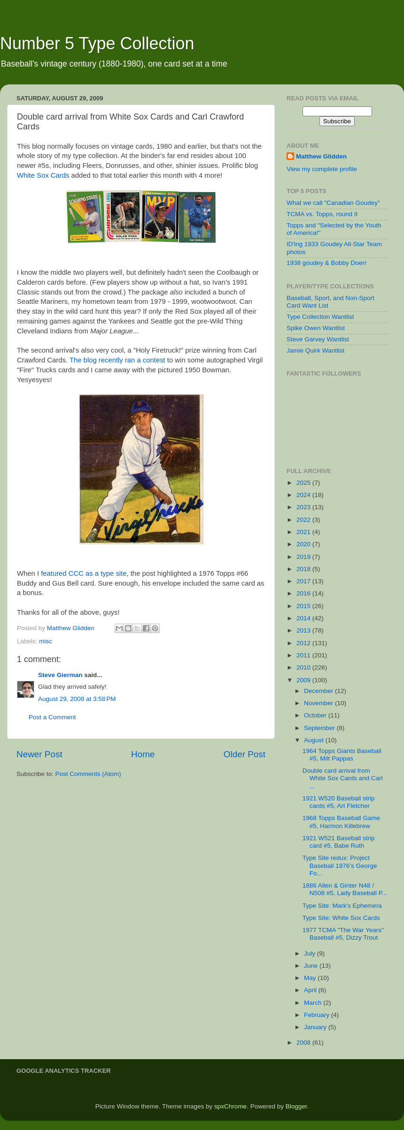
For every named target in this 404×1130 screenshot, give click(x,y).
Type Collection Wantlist (320, 316)
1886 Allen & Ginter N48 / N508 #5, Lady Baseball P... (345, 889)
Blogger (296, 1106)
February (317, 1014)
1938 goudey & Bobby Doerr (326, 262)
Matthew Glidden (321, 156)
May (311, 977)
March (313, 1002)
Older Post (244, 754)
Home (143, 754)
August (315, 740)
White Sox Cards (43, 175)
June (311, 965)
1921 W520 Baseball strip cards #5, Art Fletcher (339, 802)
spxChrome (230, 1106)
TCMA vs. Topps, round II (322, 214)
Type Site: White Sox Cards (341, 917)
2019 (304, 556)
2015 (304, 606)
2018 (304, 569)
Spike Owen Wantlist (316, 327)
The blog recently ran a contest (117, 360)
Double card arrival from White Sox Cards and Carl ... (343, 778)
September (320, 727)
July (310, 953)
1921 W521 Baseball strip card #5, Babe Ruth (339, 842)
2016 (304, 593)
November (319, 703)
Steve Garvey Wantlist (318, 339)
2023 (304, 507)
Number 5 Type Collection (97, 43)
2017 (304, 581)
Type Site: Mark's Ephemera (342, 905)
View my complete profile (322, 169)
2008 (304, 1042)
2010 (304, 667)
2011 (304, 655)
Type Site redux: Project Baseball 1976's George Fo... (340, 865)
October (316, 715)
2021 (304, 531)
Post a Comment (52, 717)
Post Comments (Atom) (88, 773)
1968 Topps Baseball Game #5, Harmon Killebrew (342, 821)
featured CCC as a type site (83, 573)
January (316, 1027)
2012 (304, 643)
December (319, 690)
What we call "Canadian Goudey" (333, 202)
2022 (304, 519)
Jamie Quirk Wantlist (315, 350)
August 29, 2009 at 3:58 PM (77, 698)
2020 (304, 544)
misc (45, 641)
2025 (304, 482)
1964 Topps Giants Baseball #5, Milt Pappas (342, 754)
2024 (304, 494)
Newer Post (39, 754)
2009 (304, 680)
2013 (304, 630)
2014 (304, 618)
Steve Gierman (60, 674)
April (311, 990)
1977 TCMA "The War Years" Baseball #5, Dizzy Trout (343, 934)
